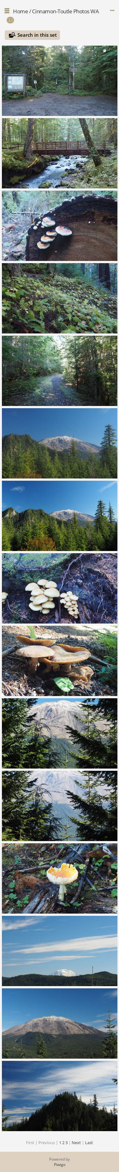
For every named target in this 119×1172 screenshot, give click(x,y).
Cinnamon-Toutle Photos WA (65, 11)
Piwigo (59, 1164)
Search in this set (37, 35)
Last (89, 1142)
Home (20, 11)
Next (76, 1142)
